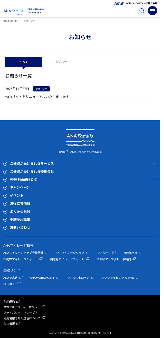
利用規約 (9, 301)
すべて (24, 61)
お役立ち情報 (20, 203)
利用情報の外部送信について (22, 318)
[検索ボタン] (142, 10)
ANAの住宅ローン (78, 277)
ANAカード (104, 252)
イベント (16, 195)
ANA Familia (10, 21)
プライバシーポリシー (17, 312)
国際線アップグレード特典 (114, 259)
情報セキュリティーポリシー (21, 307)
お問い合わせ (20, 227)
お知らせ (61, 61)
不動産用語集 (20, 219)
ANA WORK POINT (42, 277)
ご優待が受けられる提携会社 (32, 171)
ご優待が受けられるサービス (32, 163)
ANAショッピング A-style (118, 277)
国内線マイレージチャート (20, 259)
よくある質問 (20, 211)
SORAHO (9, 284)
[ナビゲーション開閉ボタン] (152, 10)
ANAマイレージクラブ (70, 252)
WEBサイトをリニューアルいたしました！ (37, 96)
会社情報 (9, 323)
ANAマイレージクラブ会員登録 (23, 252)
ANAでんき (10, 277)
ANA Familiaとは (23, 179)
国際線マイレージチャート (67, 259)
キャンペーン (20, 187)
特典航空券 (130, 252)
